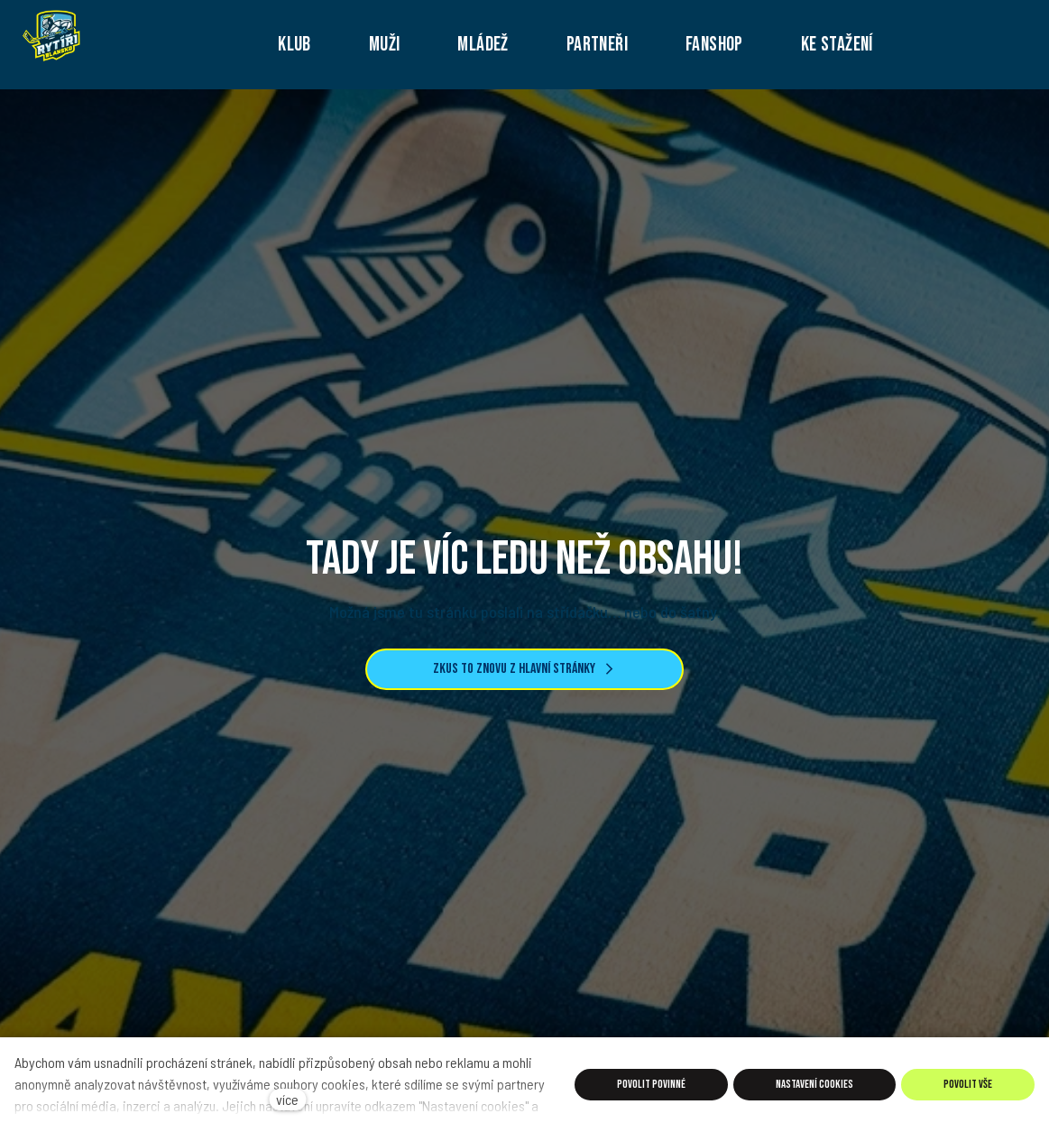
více (287, 1099)
